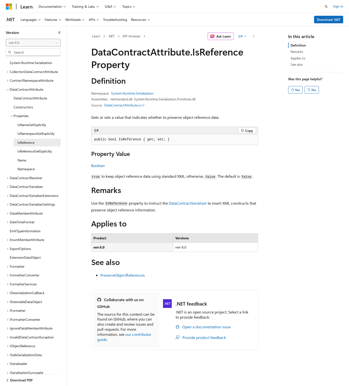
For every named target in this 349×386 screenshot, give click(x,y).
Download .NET (329, 19)
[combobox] (33, 43)
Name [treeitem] (21, 160)
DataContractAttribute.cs (123, 105)
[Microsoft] (9, 6)
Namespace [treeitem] (26, 169)
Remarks (297, 51)
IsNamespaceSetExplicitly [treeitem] (36, 133)
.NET (111, 36)
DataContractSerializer (188, 203)
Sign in (338, 6)
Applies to (298, 58)
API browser (131, 36)
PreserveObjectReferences (122, 275)
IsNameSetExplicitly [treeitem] (31, 124)
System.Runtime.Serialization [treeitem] (31, 62)
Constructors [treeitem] (23, 107)
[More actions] (253, 36)
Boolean (98, 165)
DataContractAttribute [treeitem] (30, 98)
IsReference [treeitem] (25, 142)
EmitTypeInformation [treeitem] (25, 231)
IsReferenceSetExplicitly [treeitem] (34, 151)
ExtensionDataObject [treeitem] (25, 257)
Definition (298, 45)
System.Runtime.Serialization (132, 93)
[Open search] (326, 6)
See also (297, 64)
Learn (96, 36)
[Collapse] (59, 32)
